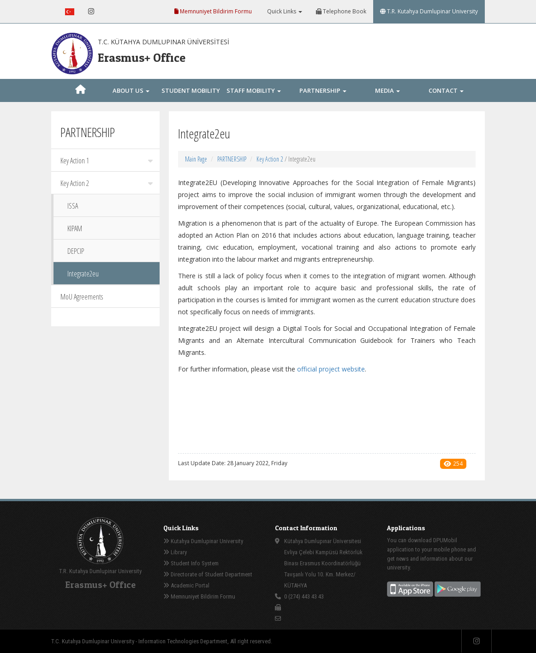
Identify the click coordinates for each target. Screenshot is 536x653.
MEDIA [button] (387, 90)
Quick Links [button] (284, 11)
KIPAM (74, 228)
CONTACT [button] (446, 90)
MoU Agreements (81, 297)
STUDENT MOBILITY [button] (190, 100)
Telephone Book (341, 11)
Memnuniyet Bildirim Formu (213, 11)
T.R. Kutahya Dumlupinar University (429, 11)
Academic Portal (186, 585)
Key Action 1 (106, 161)
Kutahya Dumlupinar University (203, 541)
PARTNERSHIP (231, 159)
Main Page (196, 159)
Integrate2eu (83, 274)
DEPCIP (75, 251)
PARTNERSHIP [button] (322, 90)
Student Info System (191, 563)
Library (175, 552)
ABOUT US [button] (131, 90)
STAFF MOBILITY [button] (253, 90)
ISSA (72, 206)
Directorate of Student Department (207, 574)
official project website (331, 369)
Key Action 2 (106, 183)
